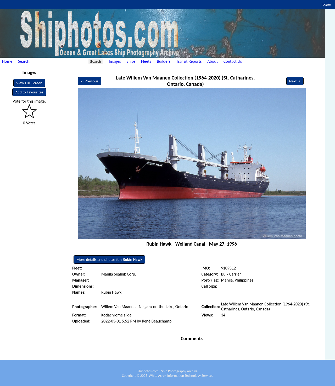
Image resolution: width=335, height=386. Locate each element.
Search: (24, 61)
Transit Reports (189, 61)
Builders (163, 61)
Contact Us (233, 61)
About (212, 61)
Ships (130, 61)
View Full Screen (29, 83)
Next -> (295, 81)
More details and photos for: (109, 259)
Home (7, 61)
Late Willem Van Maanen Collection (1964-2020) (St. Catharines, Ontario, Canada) (185, 81)
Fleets (146, 61)
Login (326, 4)
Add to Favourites (29, 92)
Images (115, 61)
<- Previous (89, 81)
